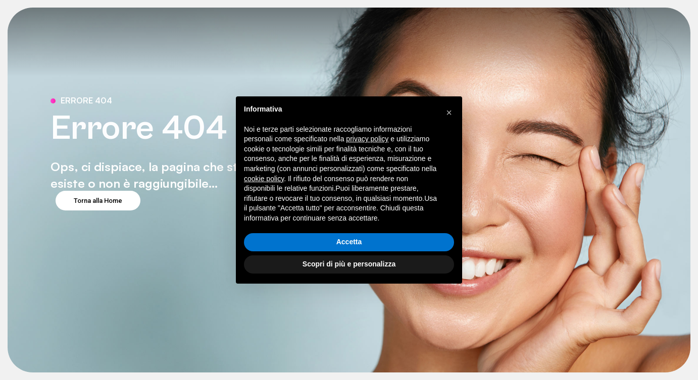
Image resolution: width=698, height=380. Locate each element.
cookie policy (264, 179)
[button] (449, 112)
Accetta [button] (349, 242)
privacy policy (367, 139)
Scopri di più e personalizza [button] (349, 264)
